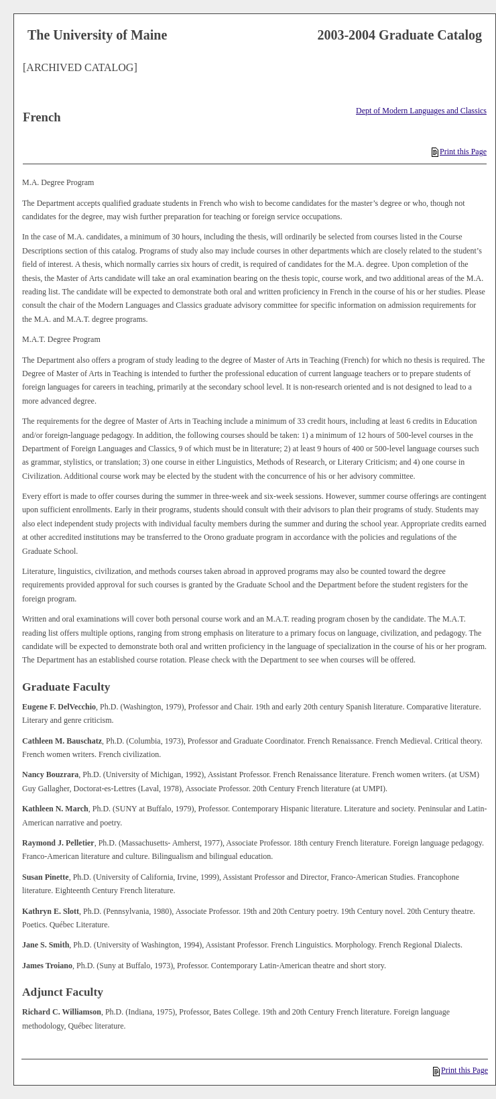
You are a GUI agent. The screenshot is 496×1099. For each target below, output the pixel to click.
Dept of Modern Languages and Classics (421, 110)
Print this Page (459, 151)
